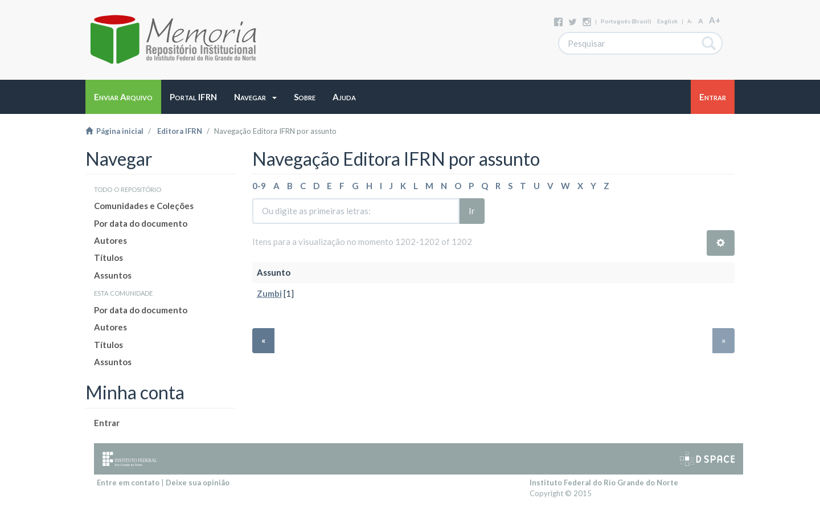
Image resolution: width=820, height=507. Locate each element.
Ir (472, 211)
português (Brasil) (626, 21)
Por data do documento (140, 223)
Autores (110, 240)
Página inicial (114, 131)
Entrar (107, 423)
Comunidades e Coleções (144, 206)
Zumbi (269, 293)
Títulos (108, 257)
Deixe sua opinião (197, 482)
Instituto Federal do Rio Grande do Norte (604, 482)
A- (689, 21)
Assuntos (113, 275)
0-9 (259, 186)
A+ (714, 20)
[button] (255, 97)
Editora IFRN (179, 131)
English (667, 21)
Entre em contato (128, 482)
